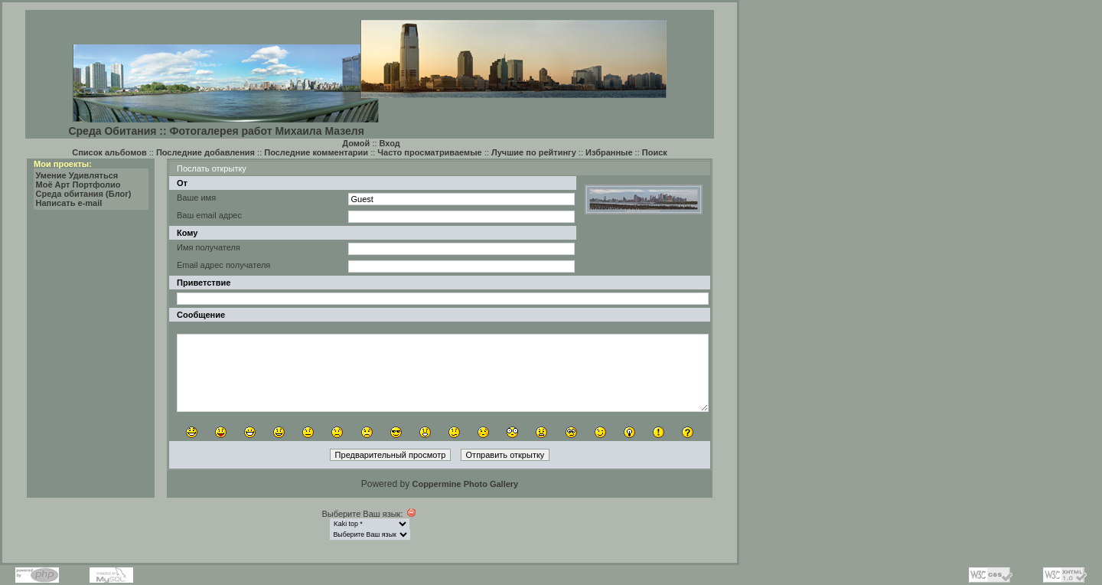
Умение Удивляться (77, 175)
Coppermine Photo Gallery (465, 484)
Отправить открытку (505, 454)
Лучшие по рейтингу (533, 152)
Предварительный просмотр (390, 454)
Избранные (609, 152)
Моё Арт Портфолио (78, 184)
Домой (356, 143)
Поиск (654, 152)
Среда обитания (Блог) (84, 193)
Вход (390, 143)
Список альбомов (109, 152)
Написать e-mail (69, 203)
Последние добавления (205, 152)
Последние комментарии (316, 152)
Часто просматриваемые (429, 152)
